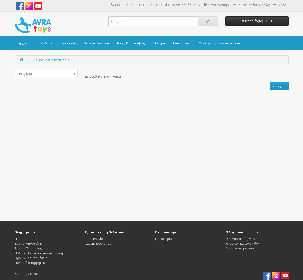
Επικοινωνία (182, 43)
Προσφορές (68, 43)
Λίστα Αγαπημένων (239, 248)
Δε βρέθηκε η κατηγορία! (51, 60)
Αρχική (23, 43)
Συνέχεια (279, 86)
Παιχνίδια (44, 43)
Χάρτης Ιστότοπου (98, 243)
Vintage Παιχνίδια (97, 43)
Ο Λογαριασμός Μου (240, 238)
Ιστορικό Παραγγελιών (242, 243)
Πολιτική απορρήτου (30, 263)
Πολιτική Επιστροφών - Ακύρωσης (39, 253)
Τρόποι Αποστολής (28, 243)
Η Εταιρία (159, 43)
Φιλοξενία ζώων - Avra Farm (219, 43)
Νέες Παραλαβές (131, 43)
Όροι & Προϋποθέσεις (31, 258)
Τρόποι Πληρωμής (28, 248)
